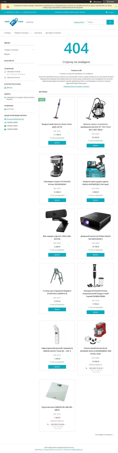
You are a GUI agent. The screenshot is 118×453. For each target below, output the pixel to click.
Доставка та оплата (53, 33)
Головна (7, 33)
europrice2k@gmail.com (15, 119)
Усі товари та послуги (103, 434)
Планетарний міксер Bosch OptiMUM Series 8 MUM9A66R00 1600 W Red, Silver (95, 351)
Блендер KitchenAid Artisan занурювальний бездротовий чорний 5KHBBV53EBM (95, 293)
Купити (57, 143)
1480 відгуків (97, 2)
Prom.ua (71, 447)
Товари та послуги (21, 33)
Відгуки (7, 54)
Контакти (38, 33)
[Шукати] (110, 22)
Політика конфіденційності (73, 450)
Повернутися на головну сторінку (76, 86)
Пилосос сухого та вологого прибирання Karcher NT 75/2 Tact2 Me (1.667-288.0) (96, 127)
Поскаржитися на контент (53, 450)
